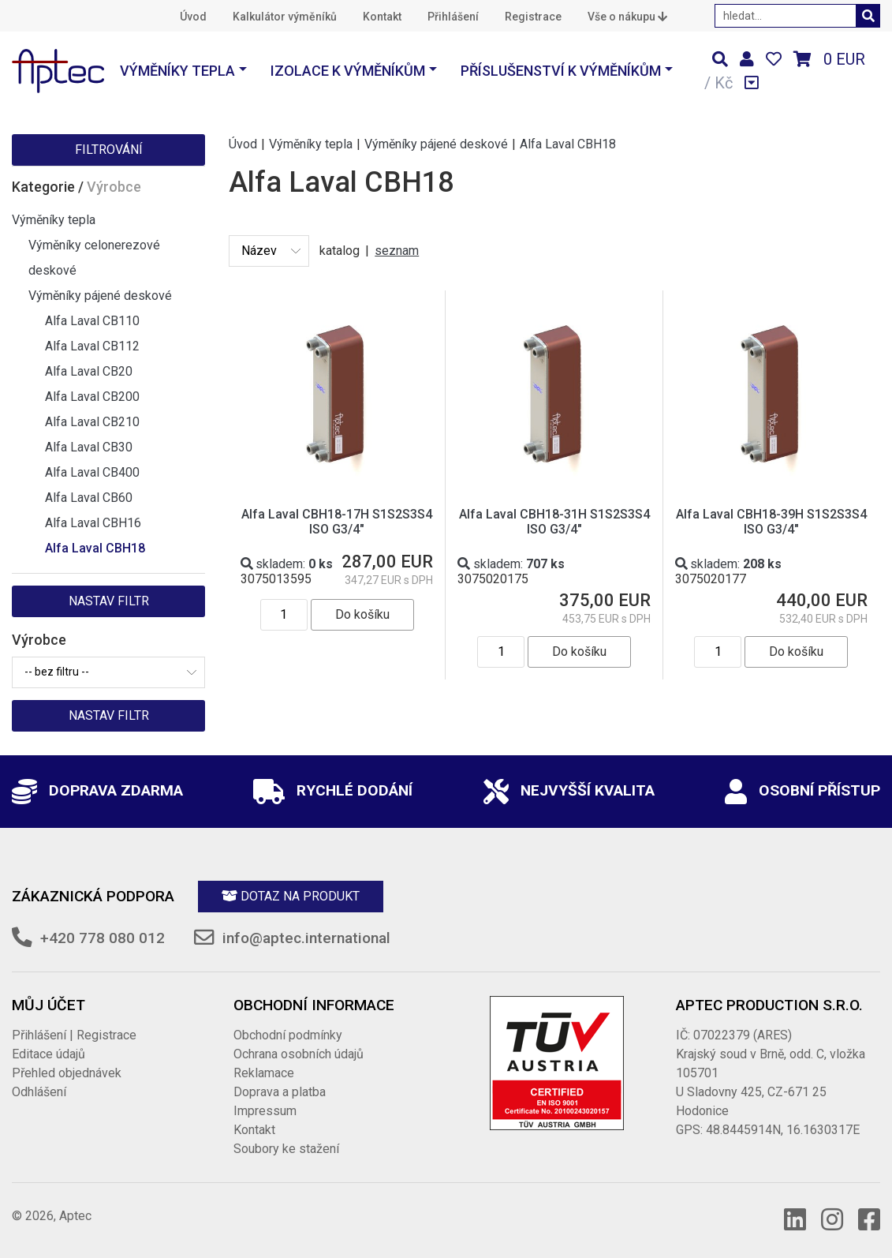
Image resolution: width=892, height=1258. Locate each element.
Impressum (265, 1110)
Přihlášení (453, 16)
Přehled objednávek (66, 1072)
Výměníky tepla (177, 70)
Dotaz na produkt (291, 896)
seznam (397, 250)
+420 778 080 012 (102, 938)
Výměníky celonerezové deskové (94, 258)
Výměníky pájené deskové (100, 295)
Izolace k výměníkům (348, 70)
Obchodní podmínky (287, 1035)
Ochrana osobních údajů (298, 1053)
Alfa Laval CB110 (92, 320)
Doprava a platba (279, 1091)
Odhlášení (39, 1091)
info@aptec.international (306, 938)
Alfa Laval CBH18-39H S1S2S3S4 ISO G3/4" (771, 522)
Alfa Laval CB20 (88, 371)
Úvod (193, 16)
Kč (724, 82)
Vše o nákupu (627, 16)
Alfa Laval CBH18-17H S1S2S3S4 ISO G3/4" (336, 522)
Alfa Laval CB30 (88, 447)
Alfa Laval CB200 (92, 396)
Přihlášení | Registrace (74, 1035)
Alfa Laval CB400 (92, 472)
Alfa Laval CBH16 (93, 522)
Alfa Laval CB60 (88, 497)
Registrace (533, 16)
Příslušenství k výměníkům (561, 70)
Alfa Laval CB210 (92, 421)
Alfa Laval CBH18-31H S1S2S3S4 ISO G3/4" (554, 522)
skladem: (287, 563)
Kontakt (382, 16)
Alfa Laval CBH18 (95, 548)
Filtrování (109, 149)
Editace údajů (48, 1053)
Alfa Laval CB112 (92, 346)
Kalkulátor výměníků (285, 16)
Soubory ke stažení (286, 1148)
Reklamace (263, 1072)
